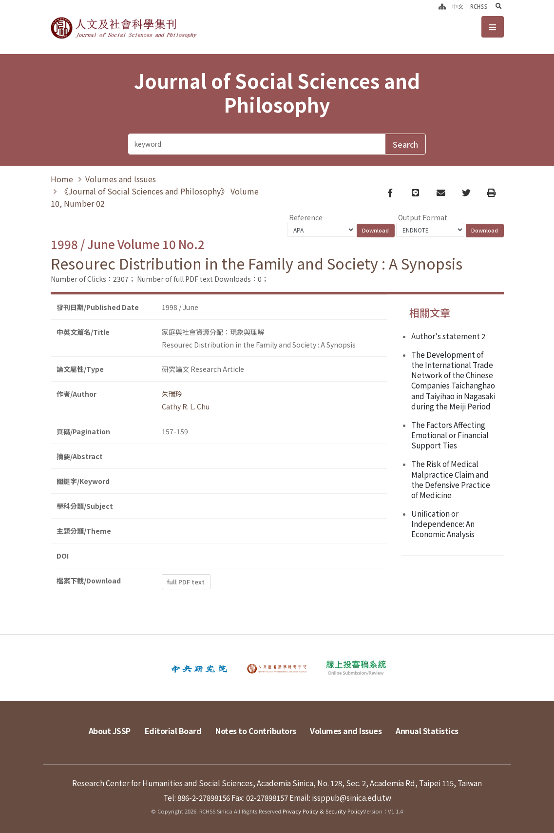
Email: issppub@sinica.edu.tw (340, 797)
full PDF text (186, 581)
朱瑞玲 (172, 394)
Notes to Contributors (255, 730)
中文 (458, 6)
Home (62, 179)
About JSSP (110, 730)
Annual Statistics (427, 730)
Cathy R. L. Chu (186, 406)
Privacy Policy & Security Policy (323, 811)
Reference (306, 217)
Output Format (422, 217)
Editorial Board (173, 730)
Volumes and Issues (120, 179)
